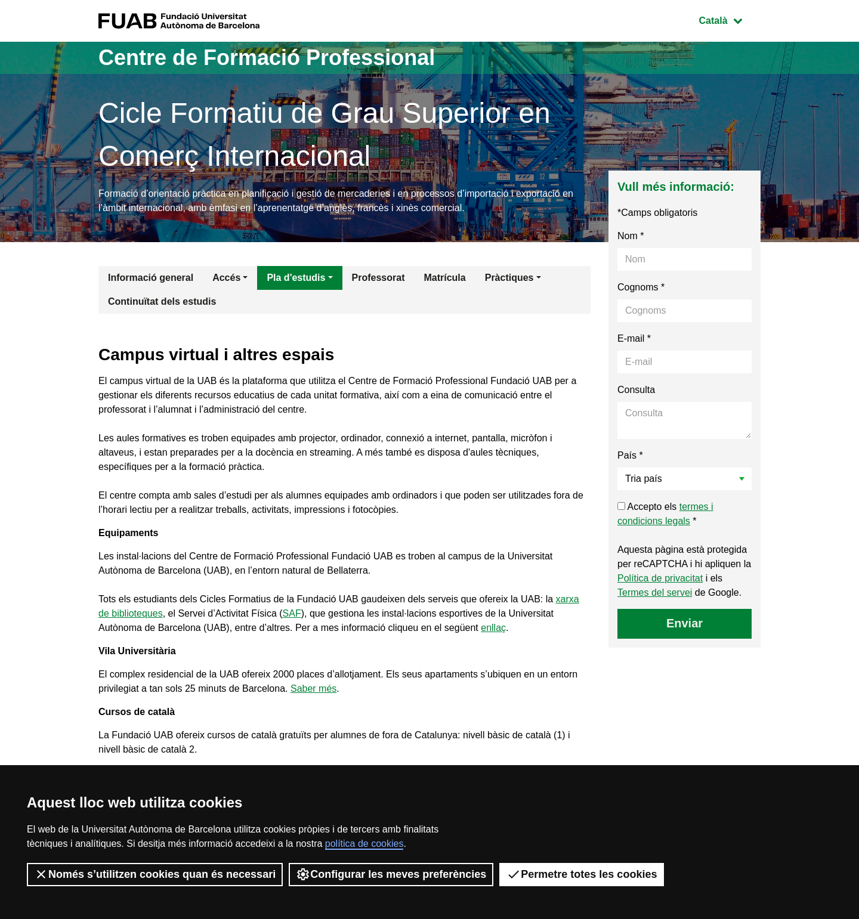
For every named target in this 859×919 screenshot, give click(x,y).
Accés (226, 278)
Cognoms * (641, 287)
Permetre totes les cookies (581, 874)
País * (630, 455)
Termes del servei (654, 592)
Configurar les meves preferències (391, 874)
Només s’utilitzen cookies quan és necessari (155, 874)
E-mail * (634, 338)
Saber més (313, 688)
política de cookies (364, 843)
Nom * (630, 236)
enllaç (493, 628)
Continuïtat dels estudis (162, 301)
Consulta (636, 390)
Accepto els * (665, 514)
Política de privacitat (660, 578)
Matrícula (444, 278)
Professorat (378, 278)
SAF (292, 613)
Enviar (684, 623)
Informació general (150, 278)
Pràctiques (509, 278)
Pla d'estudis (296, 278)
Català (730, 19)
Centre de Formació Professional (266, 57)
